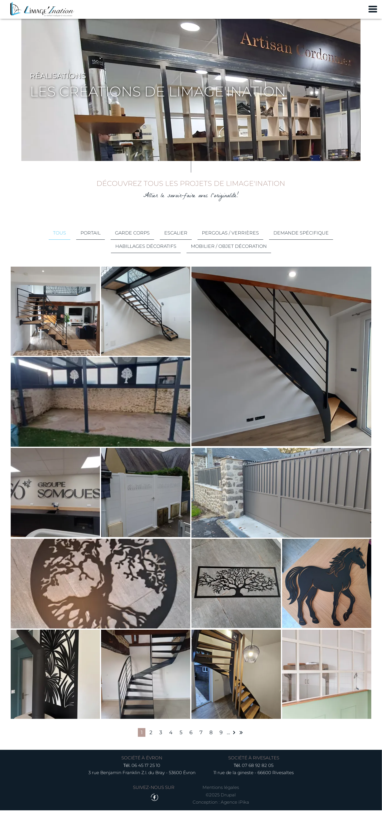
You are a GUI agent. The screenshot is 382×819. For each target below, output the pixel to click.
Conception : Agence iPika (221, 810)
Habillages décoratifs (145, 253)
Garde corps (132, 240)
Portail (90, 240)
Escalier (175, 240)
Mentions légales (220, 796)
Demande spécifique (301, 240)
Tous (59, 240)
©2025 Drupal (221, 803)
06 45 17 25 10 (145, 774)
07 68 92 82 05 (257, 774)
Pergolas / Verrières (230, 240)
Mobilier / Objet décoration (229, 253)
